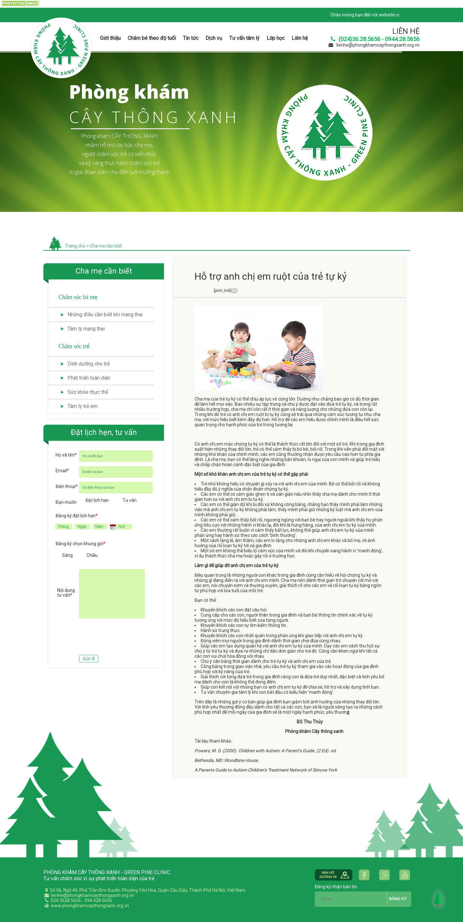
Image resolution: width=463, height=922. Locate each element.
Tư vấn (130, 500)
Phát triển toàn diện (89, 378)
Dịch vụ (213, 38)
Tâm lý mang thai (86, 329)
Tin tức (190, 38)
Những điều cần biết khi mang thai (105, 315)
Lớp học (276, 38)
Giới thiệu (110, 38)
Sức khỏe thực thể (88, 392)
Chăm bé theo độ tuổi (152, 38)
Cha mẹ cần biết (106, 246)
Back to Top (438, 898)
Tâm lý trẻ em (82, 406)
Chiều (92, 555)
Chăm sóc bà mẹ (78, 297)
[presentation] (104, 637)
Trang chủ (75, 246)
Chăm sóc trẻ (74, 346)
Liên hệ (300, 38)
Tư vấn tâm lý (244, 38)
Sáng (67, 555)
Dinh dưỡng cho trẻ (89, 364)
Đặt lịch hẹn (97, 500)
